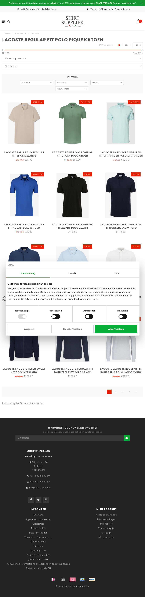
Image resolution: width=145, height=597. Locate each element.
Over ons (38, 514)
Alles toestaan (116, 329)
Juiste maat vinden (38, 559)
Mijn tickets (106, 523)
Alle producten (106, 537)
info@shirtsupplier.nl (40, 487)
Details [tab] (72, 273)
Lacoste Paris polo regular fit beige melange (24, 154)
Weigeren (29, 329)
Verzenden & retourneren (38, 537)
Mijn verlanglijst (106, 528)
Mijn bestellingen (106, 519)
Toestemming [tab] (28, 273)
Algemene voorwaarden (38, 519)
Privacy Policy (38, 528)
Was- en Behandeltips (38, 555)
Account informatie (106, 514)
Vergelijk (106, 532)
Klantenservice (38, 541)
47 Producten (105, 45)
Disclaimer (38, 523)
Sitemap (38, 546)
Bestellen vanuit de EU (38, 568)
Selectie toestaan (72, 329)
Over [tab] (117, 273)
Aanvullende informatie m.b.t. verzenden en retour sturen (38, 563)
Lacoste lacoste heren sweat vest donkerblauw (24, 370)
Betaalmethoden (38, 532)
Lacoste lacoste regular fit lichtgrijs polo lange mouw (121, 370)
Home (7, 33)
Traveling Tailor (38, 550)
